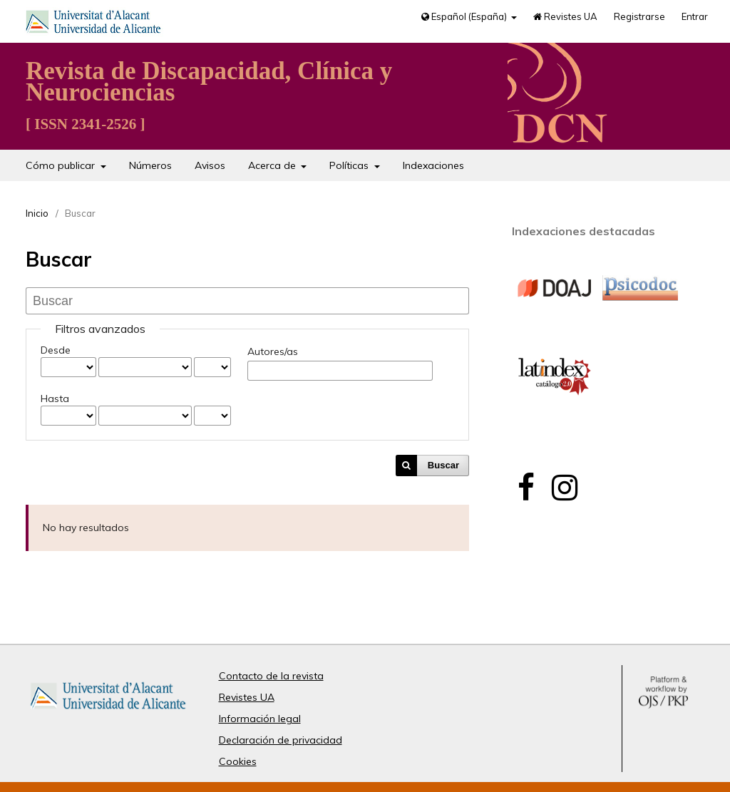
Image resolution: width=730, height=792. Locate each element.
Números (150, 165)
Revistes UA (565, 16)
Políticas (350, 165)
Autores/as (272, 351)
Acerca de (273, 165)
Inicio (37, 213)
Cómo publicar (62, 165)
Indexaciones (433, 165)
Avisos (210, 165)
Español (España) (465, 16)
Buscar (443, 465)
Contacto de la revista (271, 675)
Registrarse (639, 16)
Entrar (695, 16)
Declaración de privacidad (280, 740)
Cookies (238, 761)
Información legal (260, 718)
